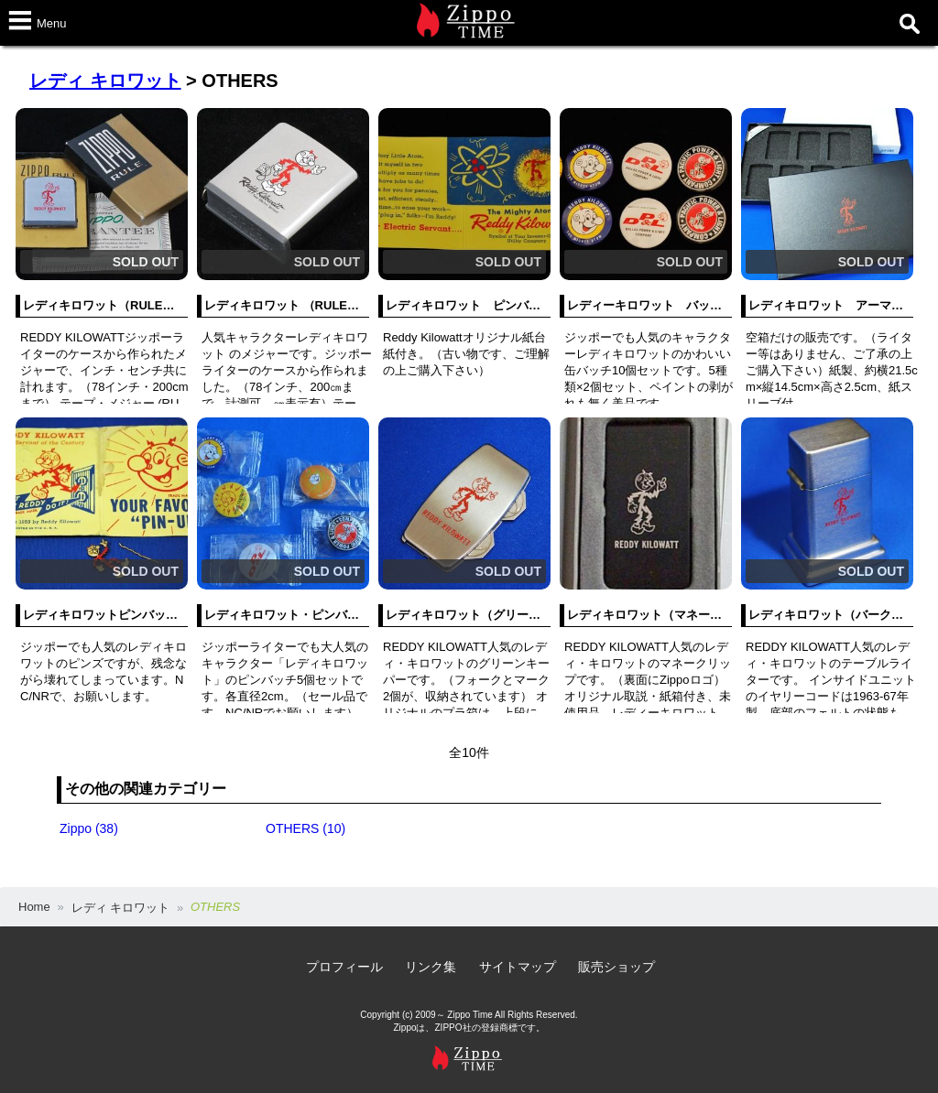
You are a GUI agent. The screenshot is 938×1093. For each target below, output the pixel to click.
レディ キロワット (105, 80)
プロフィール (344, 966)
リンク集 (430, 966)
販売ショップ (616, 966)
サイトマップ (517, 966)
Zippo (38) (89, 828)
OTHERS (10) (305, 828)
